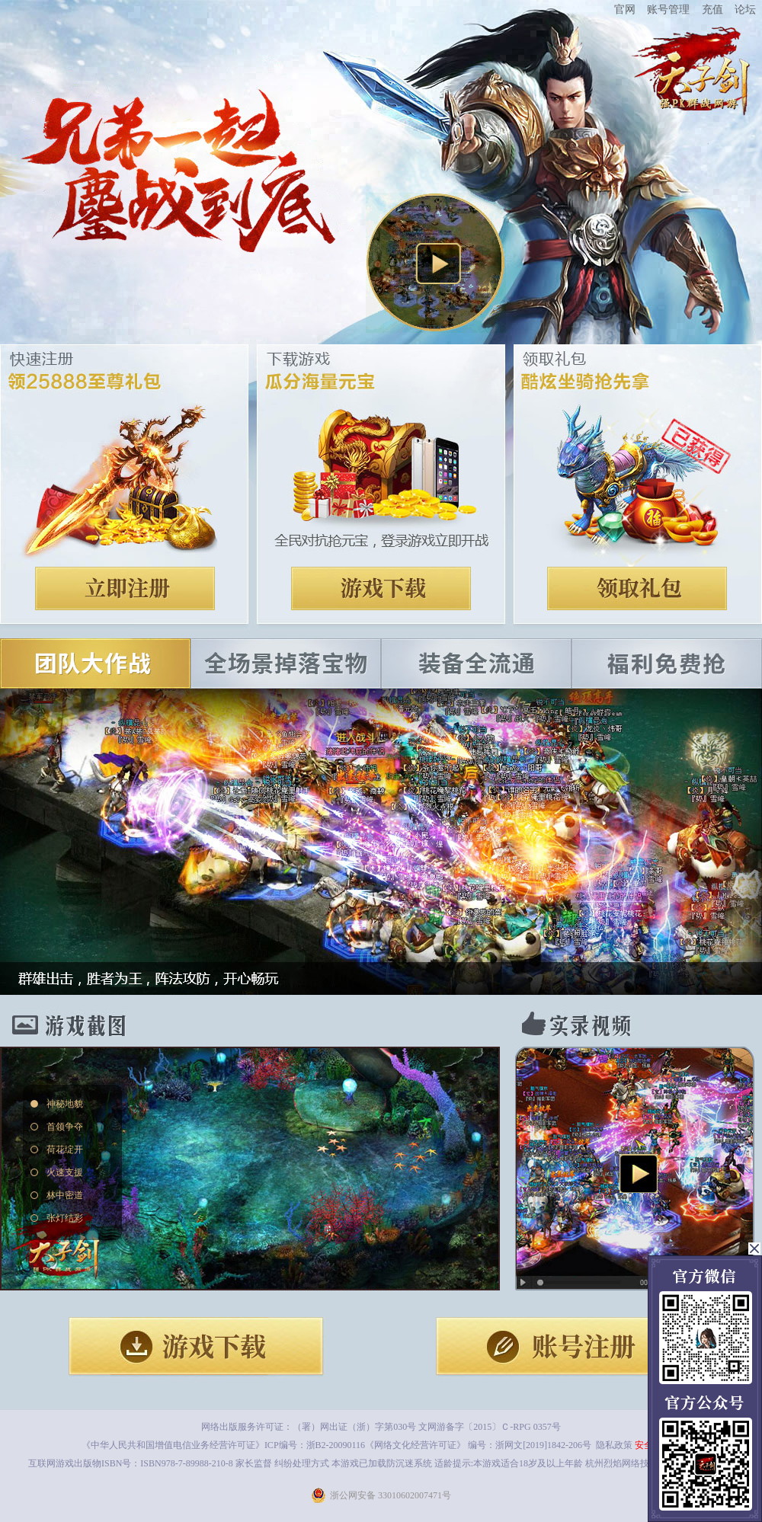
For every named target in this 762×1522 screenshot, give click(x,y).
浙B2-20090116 (336, 1445)
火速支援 (64, 1172)
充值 (712, 9)
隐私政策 (614, 1445)
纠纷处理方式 (301, 1463)
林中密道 (64, 1195)
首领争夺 (64, 1126)
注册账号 (125, 588)
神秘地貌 (64, 1103)
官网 (625, 9)
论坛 (745, 9)
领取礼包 (637, 588)
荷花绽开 (64, 1149)
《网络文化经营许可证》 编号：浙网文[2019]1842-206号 (478, 1445)
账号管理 (668, 9)
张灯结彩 (64, 1218)
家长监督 (252, 1463)
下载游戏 (381, 588)
